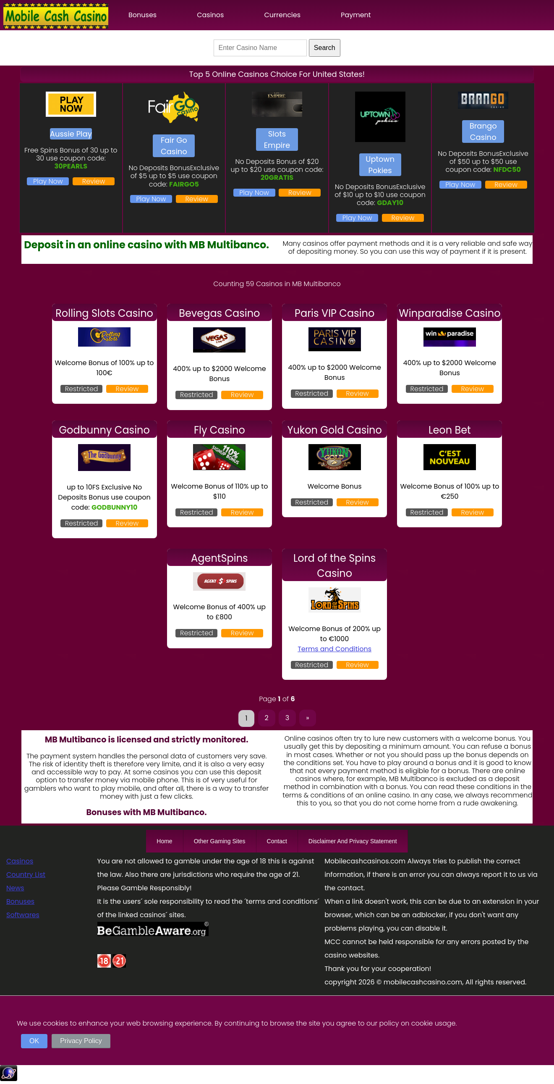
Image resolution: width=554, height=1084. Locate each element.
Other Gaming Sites (220, 841)
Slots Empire (277, 139)
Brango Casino (483, 131)
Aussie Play (71, 134)
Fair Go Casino (174, 146)
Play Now (48, 181)
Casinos (210, 15)
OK (34, 1041)
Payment (356, 15)
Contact (277, 841)
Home (164, 841)
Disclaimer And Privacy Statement (352, 841)
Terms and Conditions (334, 649)
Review (93, 181)
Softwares (22, 915)
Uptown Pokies (380, 165)
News (15, 888)
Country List (25, 874)
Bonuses (142, 15)
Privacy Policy (81, 1041)
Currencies (282, 15)
